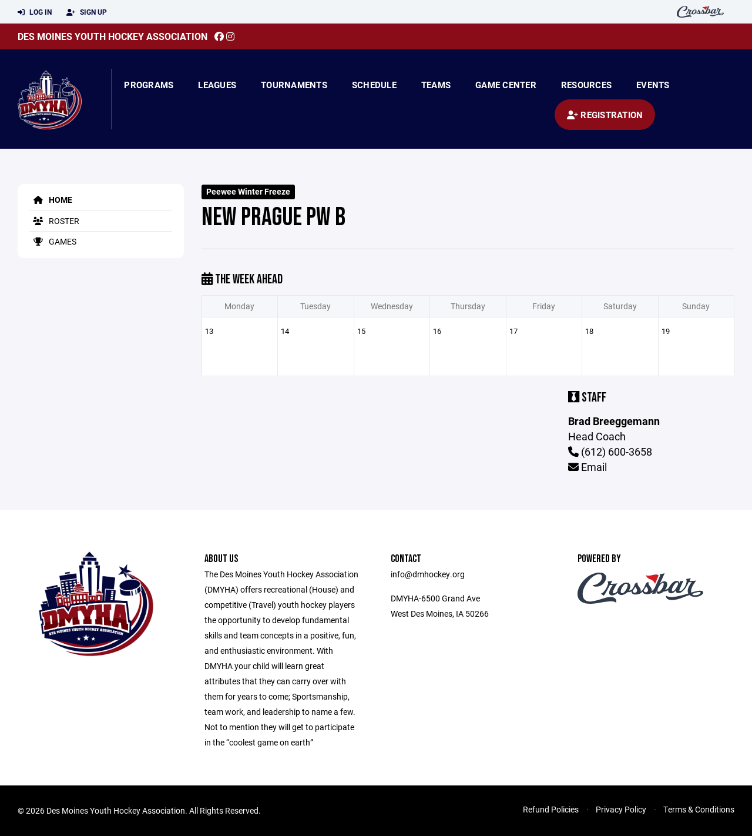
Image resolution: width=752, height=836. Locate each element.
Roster (54, 220)
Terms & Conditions (698, 809)
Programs (148, 85)
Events (653, 85)
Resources (586, 85)
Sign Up (86, 12)
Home (50, 199)
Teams (436, 85)
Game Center (505, 85)
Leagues (217, 85)
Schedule (374, 85)
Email (587, 467)
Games (52, 241)
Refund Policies (551, 809)
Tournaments (294, 85)
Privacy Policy (621, 809)
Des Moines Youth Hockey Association (112, 36)
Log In (35, 12)
